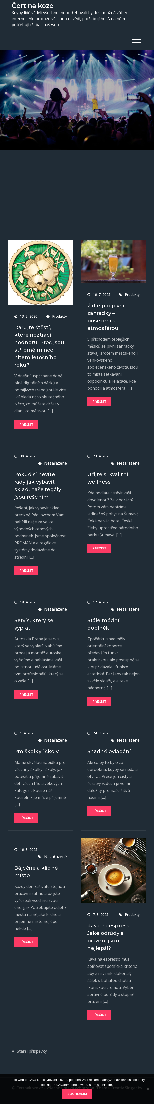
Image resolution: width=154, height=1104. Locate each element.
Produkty (59, 316)
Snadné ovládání (109, 751)
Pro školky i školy (36, 751)
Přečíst (26, 424)
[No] (147, 1088)
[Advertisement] (77, 187)
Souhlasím (77, 1094)
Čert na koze (32, 6)
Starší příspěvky (32, 1051)
